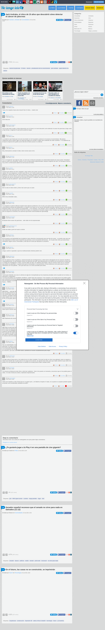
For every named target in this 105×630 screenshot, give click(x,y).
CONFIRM (38, 340)
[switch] (75, 313)
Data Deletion (42, 346)
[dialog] (52, 315)
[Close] (85, 284)
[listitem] (52, 309)
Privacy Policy (63, 346)
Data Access (52, 346)
